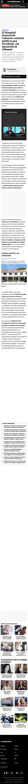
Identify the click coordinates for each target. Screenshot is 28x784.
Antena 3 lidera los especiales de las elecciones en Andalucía (13, 5)
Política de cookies (8, 782)
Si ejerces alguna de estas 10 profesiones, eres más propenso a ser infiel (21, 654)
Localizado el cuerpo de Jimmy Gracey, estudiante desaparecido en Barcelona (14, 442)
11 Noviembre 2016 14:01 (13, 71)
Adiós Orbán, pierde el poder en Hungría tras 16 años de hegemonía (7, 726)
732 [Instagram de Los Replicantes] (23, 773)
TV (15, 752)
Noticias (3, 746)
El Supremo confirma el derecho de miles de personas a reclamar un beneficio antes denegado (15, 426)
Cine (2, 752)
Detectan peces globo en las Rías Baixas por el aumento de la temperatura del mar (14, 454)
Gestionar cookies (18, 782)
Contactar (8, 779)
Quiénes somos (7, 777)
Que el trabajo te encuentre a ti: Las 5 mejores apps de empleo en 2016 (21, 637)
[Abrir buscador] (23, 2)
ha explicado (19, 167)
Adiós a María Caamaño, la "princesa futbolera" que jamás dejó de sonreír (7, 693)
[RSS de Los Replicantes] (4, 773)
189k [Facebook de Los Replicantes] (8, 773)
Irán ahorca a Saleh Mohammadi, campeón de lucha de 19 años (13, 450)
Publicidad (21, 777)
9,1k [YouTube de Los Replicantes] (19, 773)
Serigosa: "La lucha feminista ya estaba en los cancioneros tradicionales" (14, 457)
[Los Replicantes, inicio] (14, 2)
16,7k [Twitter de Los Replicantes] (14, 773)
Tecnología (4, 759)
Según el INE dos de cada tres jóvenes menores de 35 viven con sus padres (21, 676)
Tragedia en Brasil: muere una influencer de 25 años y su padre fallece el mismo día (15, 430)
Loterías (16, 763)
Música (3, 755)
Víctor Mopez (12, 69)
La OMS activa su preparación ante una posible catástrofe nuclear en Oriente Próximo (14, 446)
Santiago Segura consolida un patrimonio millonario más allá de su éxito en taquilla (21, 693)
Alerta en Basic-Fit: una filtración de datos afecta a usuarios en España (7, 709)
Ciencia (16, 749)
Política (16, 746)
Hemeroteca (4, 767)
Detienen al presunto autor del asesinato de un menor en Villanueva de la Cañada (21, 726)
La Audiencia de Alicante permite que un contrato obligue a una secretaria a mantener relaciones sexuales (7, 637)
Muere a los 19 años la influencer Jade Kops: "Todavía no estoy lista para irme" (7, 676)
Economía (3, 749)
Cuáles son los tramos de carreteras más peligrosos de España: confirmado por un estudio (15, 461)
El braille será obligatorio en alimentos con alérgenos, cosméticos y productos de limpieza (14, 434)
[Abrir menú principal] (2, 2)
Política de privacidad (16, 779)
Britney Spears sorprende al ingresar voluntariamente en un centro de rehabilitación (21, 709)
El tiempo (3, 763)
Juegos (16, 755)
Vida (15, 759)
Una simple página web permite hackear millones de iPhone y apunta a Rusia (15, 438)
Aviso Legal (14, 777)
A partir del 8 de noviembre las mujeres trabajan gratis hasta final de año (7, 654)
